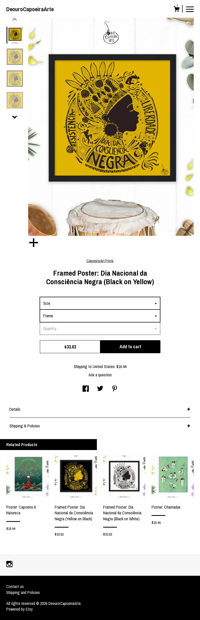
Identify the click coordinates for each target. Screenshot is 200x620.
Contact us (15, 586)
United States (104, 366)
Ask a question (100, 375)
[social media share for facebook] (86, 389)
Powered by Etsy (19, 609)
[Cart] (176, 10)
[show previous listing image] (14, 19)
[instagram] (9, 564)
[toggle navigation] (190, 9)
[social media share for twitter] (100, 389)
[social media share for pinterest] (114, 389)
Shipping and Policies (23, 592)
